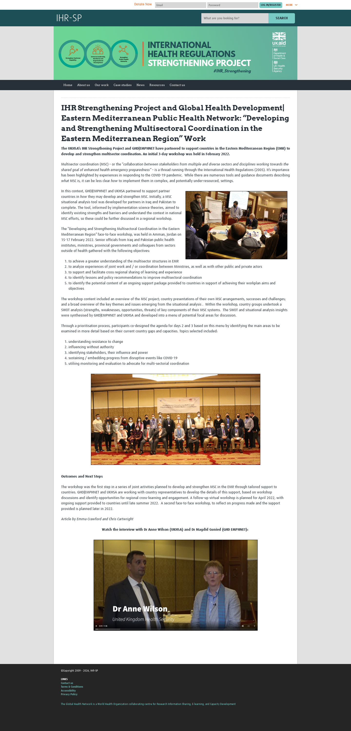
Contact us (177, 85)
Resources (157, 85)
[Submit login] (270, 5)
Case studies (123, 85)
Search (282, 18)
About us (83, 85)
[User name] (180, 5)
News (140, 85)
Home (67, 85)
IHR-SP (69, 18)
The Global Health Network (92, 5)
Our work (102, 85)
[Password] (232, 5)
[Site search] (235, 18)
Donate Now (143, 4)
